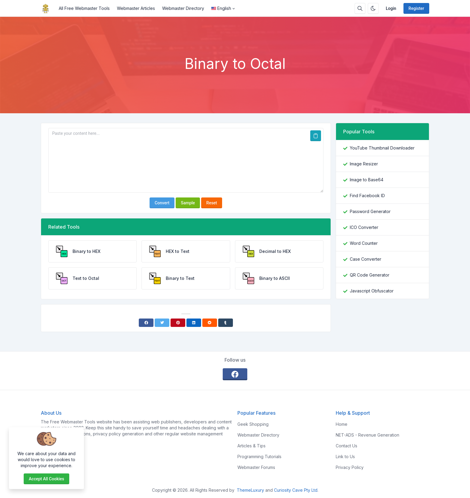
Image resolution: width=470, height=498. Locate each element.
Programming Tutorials (259, 456)
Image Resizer (364, 163)
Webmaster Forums (256, 467)
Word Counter (364, 243)
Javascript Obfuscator (372, 290)
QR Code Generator (369, 274)
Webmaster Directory (183, 8)
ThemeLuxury (250, 490)
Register (416, 8)
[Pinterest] (178, 323)
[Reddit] (209, 323)
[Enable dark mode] (373, 8)
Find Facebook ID (367, 195)
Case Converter (365, 259)
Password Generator (370, 211)
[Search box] (360, 8)
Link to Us (345, 456)
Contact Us (346, 445)
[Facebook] (146, 323)
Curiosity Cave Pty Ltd (295, 490)
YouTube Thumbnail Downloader (382, 147)
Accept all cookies (46, 478)
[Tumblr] (225, 323)
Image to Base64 (366, 179)
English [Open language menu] (221, 8)
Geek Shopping (253, 424)
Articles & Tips (251, 445)
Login (391, 8)
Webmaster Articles (136, 8)
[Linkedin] (193, 323)
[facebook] (235, 374)
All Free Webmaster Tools (84, 8)
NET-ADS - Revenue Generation (367, 434)
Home (341, 424)
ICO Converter (364, 227)
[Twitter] (162, 323)
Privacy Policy (350, 467)
